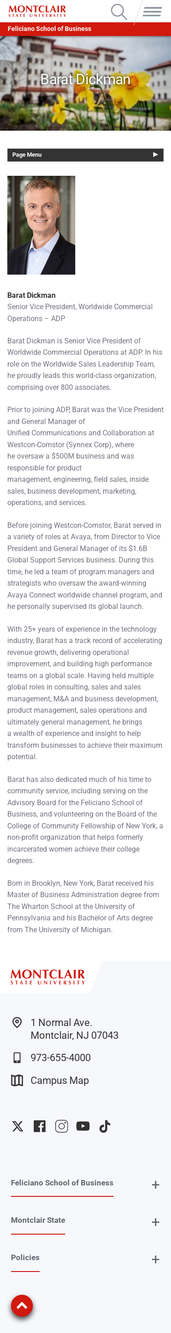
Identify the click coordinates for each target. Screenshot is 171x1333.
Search (119, 4)
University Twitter (18, 1126)
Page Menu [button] (26, 154)
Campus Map (50, 1080)
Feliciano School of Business (49, 29)
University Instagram (61, 1126)
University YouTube (83, 1126)
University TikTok (105, 1126)
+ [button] (155, 1184)
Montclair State (38, 1220)
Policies (25, 1257)
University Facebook (40, 1126)
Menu (150, 4)
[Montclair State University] (37, 11)
